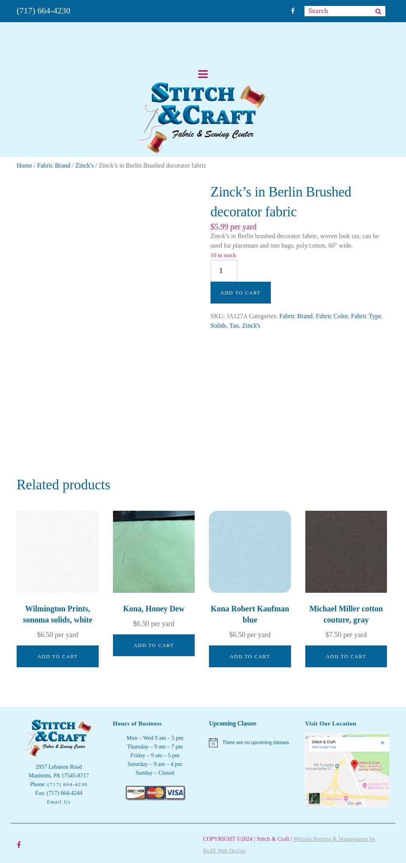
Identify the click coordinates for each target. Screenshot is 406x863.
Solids (218, 325)
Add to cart (240, 293)
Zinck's (84, 165)
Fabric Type (366, 316)
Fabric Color (332, 316)
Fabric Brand (54, 165)
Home (24, 165)
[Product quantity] (224, 271)
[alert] (251, 742)
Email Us (59, 802)
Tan (234, 325)
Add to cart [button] (57, 656)
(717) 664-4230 (43, 10)
